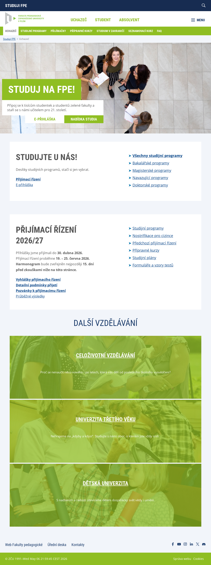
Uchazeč (24, 39)
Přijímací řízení (28, 179)
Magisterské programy (151, 170)
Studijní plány (144, 257)
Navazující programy (150, 177)
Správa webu (182, 559)
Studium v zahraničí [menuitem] (110, 31)
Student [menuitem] (103, 19)
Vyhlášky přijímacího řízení (38, 279)
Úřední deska (57, 545)
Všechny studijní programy (157, 155)
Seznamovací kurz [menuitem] (140, 31)
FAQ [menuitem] (159, 31)
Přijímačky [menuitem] (58, 31)
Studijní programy (148, 228)
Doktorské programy (150, 185)
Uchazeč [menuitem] (79, 19)
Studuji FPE (16, 5)
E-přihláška (44, 119)
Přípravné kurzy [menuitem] (81, 31)
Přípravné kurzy (145, 250)
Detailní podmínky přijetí (36, 285)
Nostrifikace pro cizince (152, 235)
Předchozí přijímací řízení (154, 243)
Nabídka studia (84, 119)
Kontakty (78, 545)
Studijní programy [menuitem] (34, 31)
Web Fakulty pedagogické (23, 545)
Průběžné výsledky (30, 296)
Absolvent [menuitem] (129, 19)
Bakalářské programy (150, 162)
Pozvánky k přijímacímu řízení (41, 290)
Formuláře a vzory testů (152, 265)
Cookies (198, 559)
